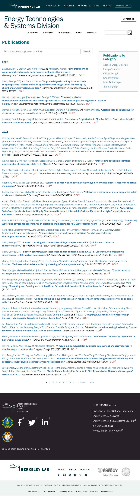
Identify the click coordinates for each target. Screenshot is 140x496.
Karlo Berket (56, 141)
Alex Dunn (54, 144)
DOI (81, 75)
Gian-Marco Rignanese (91, 144)
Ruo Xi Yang (43, 138)
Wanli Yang (70, 207)
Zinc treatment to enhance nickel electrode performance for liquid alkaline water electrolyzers (45, 72)
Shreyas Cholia (106, 148)
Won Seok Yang (86, 355)
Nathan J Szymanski (64, 204)
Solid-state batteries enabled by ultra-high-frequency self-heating (48, 264)
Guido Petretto (111, 144)
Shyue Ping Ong (10, 151)
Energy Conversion (112, 69)
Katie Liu (14, 327)
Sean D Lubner (104, 229)
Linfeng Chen (83, 324)
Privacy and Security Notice (107, 430)
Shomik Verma (22, 229)
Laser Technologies (112, 82)
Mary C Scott (63, 220)
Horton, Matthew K (12, 138)
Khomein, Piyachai (11, 182)
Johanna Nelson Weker (34, 207)
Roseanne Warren (36, 371)
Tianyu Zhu (39, 327)
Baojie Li (17, 170)
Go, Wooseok (9, 160)
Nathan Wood (39, 367)
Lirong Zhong (39, 311)
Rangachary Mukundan (31, 119)
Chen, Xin (7, 170)
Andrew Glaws (78, 170)
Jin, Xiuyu (6, 324)
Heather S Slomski (25, 295)
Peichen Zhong (43, 282)
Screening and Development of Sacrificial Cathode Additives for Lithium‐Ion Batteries (56, 286)
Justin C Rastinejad (11, 311)
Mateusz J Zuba (54, 311)
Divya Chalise (22, 261)
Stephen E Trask (127, 279)
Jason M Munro (57, 138)
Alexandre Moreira (30, 336)
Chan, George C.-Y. (11, 242)
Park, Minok (8, 229)
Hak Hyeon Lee (70, 355)
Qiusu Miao (29, 324)
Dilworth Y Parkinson (27, 160)
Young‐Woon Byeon (58, 201)
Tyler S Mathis (24, 141)
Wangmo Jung (92, 282)
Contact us (128, 18)
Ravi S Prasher (73, 229)
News (79, 32)
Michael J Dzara (44, 295)
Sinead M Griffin (23, 148)
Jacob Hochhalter (56, 367)
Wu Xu (78, 314)
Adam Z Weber (91, 109)
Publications (64, 32)
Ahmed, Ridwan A (11, 308)
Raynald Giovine (67, 324)
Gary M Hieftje (33, 81)
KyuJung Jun (25, 279)
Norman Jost (93, 170)
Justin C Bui (26, 109)
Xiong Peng (37, 68)
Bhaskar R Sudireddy (53, 191)
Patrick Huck (29, 138)
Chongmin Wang (55, 207)
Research (48, 32)
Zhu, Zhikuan (8, 295)
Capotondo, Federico (13, 191)
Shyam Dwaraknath (76, 138)
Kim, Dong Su (9, 355)
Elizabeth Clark (47, 160)
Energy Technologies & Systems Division (114, 420)
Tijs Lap (26, 182)
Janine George (88, 141)
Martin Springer (10, 173)
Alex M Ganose (95, 138)
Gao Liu (39, 182)
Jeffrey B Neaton (41, 148)
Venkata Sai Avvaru (63, 279)
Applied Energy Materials (115, 64)
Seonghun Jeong (44, 204)
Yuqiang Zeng (37, 261)
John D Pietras (43, 270)
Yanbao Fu (14, 204)
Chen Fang (41, 324)
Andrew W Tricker (38, 220)
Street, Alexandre (11, 336)
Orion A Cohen (40, 144)
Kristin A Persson (47, 151)
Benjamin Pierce (109, 170)
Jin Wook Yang (119, 355)
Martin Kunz (81, 204)
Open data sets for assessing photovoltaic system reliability (72, 173)
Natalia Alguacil (64, 336)
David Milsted (28, 204)
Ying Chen (126, 308)
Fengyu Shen (51, 261)
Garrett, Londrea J (11, 97)
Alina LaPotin (38, 229)
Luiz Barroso (84, 336)
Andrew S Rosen (105, 141)
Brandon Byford (47, 170)
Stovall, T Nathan (10, 109)
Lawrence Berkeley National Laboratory (114, 410)
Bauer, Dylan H (9, 68)
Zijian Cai (78, 279)
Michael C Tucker (57, 68)
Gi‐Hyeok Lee (40, 201)
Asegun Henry (89, 229)
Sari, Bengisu (8, 367)
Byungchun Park (75, 282)
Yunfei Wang (26, 327)
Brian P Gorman (118, 295)
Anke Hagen (76, 191)
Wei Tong (65, 327)
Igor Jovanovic (29, 97)
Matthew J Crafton (93, 279)
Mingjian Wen (128, 138)
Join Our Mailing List (103, 425)
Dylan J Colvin (63, 170)
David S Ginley (102, 295)
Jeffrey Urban (114, 324)
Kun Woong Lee (25, 355)
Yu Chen (52, 220)
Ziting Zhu (17, 324)
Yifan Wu (37, 109)
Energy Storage (110, 73)
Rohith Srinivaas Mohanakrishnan (38, 308)
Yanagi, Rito (8, 220)
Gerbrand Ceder (123, 148)
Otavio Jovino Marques (105, 201)
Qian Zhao (103, 308)
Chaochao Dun (98, 324)
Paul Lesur (23, 345)
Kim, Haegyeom (10, 279)
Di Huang (53, 324)
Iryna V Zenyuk (98, 220)
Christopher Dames (105, 261)
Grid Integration (111, 77)
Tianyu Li (27, 201)
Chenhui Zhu (53, 327)
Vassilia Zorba (30, 233)
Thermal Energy (110, 86)
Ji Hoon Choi (55, 355)
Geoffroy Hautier (89, 148)
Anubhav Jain (26, 151)
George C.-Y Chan (50, 97)
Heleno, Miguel (9, 345)
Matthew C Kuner (69, 144)
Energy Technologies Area (107, 415)
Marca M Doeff (63, 160)
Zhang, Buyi (8, 261)
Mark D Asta (73, 148)
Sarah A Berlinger (80, 220)
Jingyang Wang (64, 308)
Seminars (92, 32)
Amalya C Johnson (75, 367)
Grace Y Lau (24, 68)
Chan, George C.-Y (11, 81)
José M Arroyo (48, 336)
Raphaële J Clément (87, 207)
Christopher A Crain (63, 295)
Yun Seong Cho (103, 355)
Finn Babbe (94, 204)
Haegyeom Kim (111, 207)
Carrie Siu (69, 311)
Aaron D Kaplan (40, 141)
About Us (33, 32)
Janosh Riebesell (71, 141)
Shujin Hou (49, 109)
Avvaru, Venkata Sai (12, 201)
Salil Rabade (125, 170)
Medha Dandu (23, 367)
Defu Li (5, 327)
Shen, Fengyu (9, 270)
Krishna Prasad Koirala (81, 201)
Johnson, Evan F (10, 119)
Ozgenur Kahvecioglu (85, 311)
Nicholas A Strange (84, 295)
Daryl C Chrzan (58, 148)
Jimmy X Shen (9, 141)
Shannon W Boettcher (67, 109)
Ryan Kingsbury (112, 138)
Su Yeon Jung (40, 355)
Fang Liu (106, 367)
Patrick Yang (21, 220)
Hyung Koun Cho (45, 358)
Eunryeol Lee (107, 204)
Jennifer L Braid (30, 170)
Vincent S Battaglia (125, 204)
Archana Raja (118, 367)
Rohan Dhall (14, 371)
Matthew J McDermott (20, 144)
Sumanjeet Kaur (85, 261)
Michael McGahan (26, 270)
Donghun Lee (59, 282)
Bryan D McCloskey (11, 207)
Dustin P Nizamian (55, 229)
